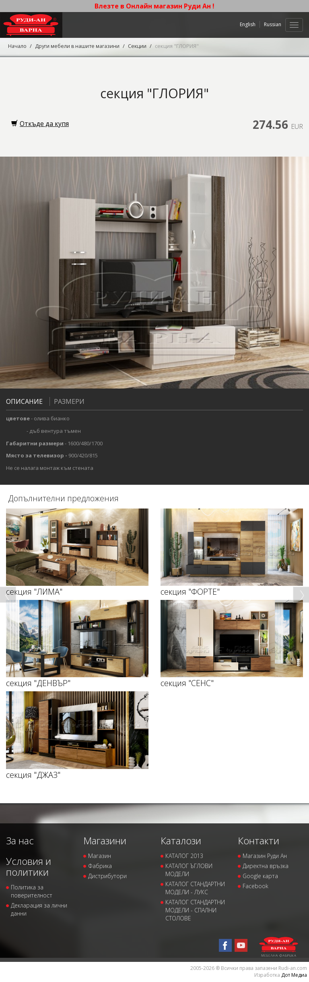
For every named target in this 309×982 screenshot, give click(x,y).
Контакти (258, 840)
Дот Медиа (294, 975)
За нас (20, 840)
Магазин (99, 856)
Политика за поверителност (31, 891)
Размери (66, 401)
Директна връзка (265, 866)
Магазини (104, 840)
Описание (24, 401)
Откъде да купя (40, 123)
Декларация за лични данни (39, 909)
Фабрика (100, 866)
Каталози (181, 840)
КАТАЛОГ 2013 (184, 856)
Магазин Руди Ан (265, 856)
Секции (140, 46)
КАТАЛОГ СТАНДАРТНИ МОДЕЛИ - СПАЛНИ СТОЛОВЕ (195, 910)
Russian (272, 24)
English (247, 24)
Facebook (255, 886)
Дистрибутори (107, 876)
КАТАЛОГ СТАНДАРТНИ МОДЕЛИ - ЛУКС (195, 888)
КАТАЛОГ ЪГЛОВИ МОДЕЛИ (188, 870)
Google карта (260, 876)
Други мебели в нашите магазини (79, 46)
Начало (17, 46)
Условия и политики (28, 866)
